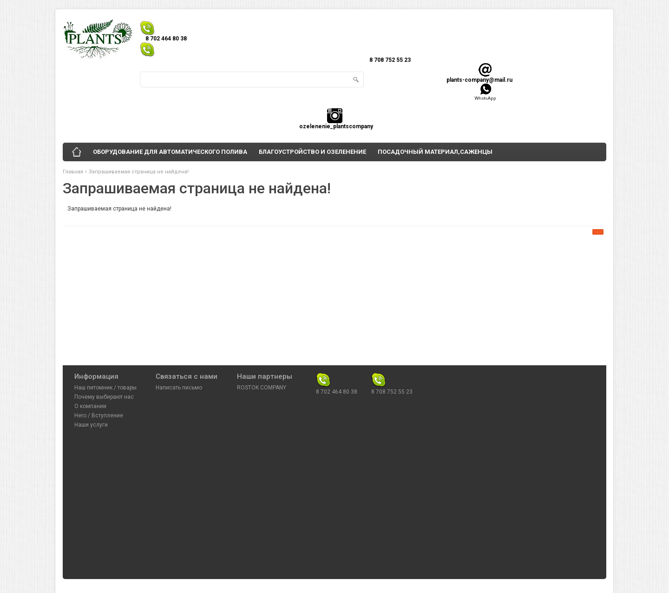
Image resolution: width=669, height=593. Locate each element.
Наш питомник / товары (105, 387)
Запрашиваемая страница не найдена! (139, 172)
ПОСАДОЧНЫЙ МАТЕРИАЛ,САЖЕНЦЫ (435, 151)
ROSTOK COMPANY (261, 387)
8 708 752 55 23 (392, 377)
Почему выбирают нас (104, 397)
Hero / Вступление (98, 415)
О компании (90, 406)
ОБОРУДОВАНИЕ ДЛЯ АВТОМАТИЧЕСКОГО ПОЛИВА (170, 151)
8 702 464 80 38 (336, 377)
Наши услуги (91, 425)
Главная (73, 172)
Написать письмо (179, 387)
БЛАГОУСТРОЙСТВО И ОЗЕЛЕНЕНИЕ (312, 151)
